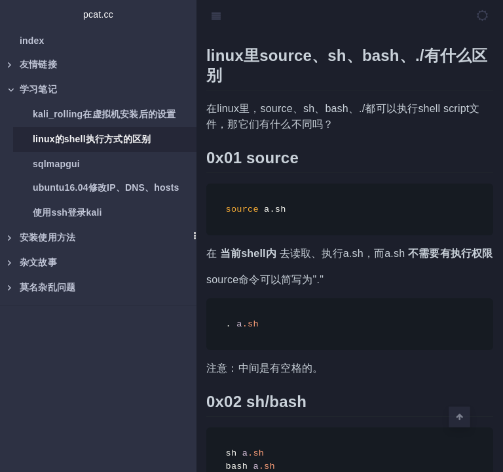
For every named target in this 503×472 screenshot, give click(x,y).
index (32, 40)
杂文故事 (32, 262)
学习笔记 (32, 89)
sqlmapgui (56, 164)
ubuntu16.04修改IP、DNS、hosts (106, 187)
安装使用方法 (41, 237)
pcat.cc (98, 14)
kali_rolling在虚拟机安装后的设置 (104, 114)
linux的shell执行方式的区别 (92, 139)
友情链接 (32, 64)
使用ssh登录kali (67, 212)
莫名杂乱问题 (41, 287)
